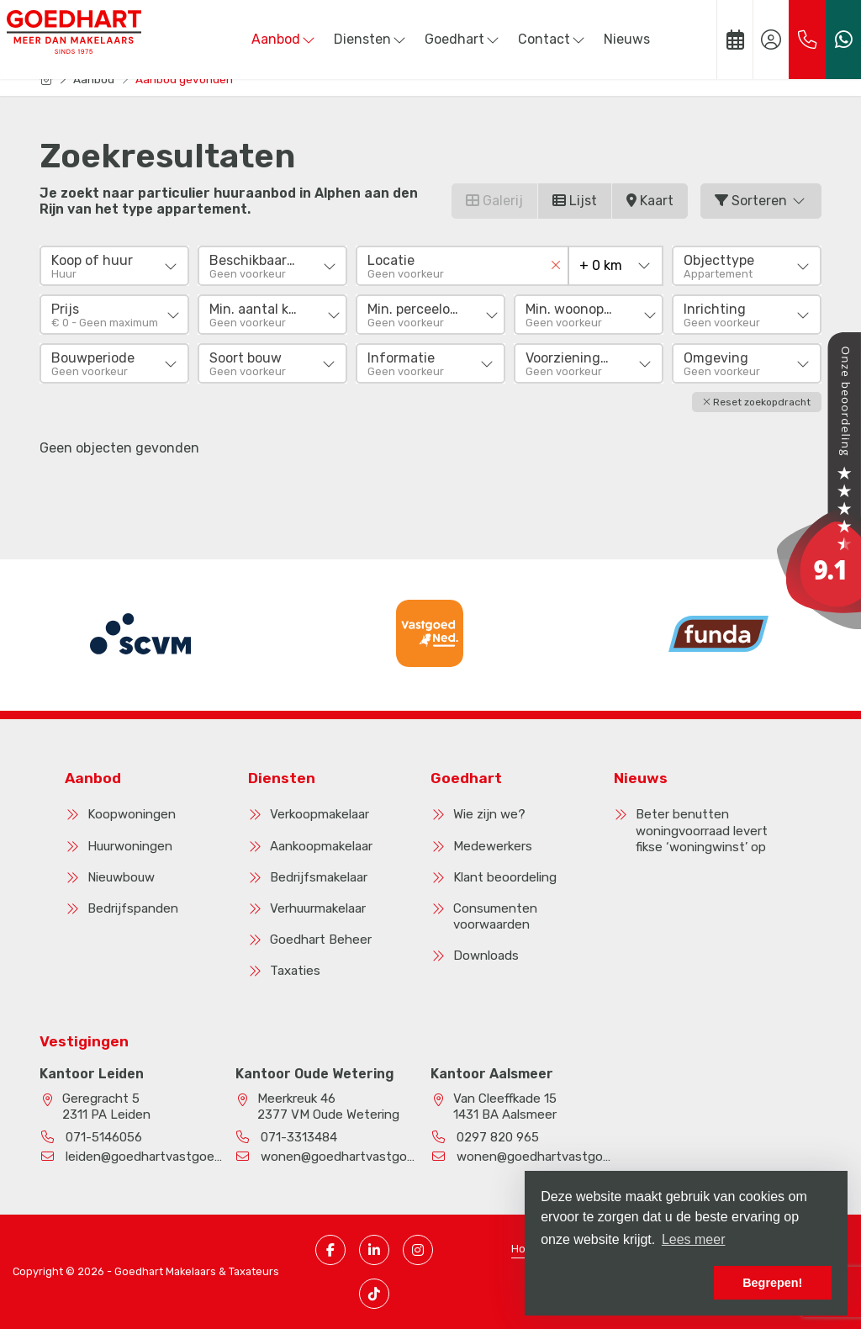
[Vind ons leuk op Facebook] (330, 1250)
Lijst (574, 201)
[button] (756, 402)
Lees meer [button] (694, 1239)
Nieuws (627, 39)
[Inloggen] (771, 39)
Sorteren (761, 201)
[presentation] (409, 684)
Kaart (649, 201)
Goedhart (463, 39)
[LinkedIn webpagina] (374, 1250)
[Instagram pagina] (418, 1250)
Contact (552, 39)
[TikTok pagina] (374, 1294)
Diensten (371, 39)
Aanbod (284, 39)
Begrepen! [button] (772, 1282)
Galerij (494, 201)
